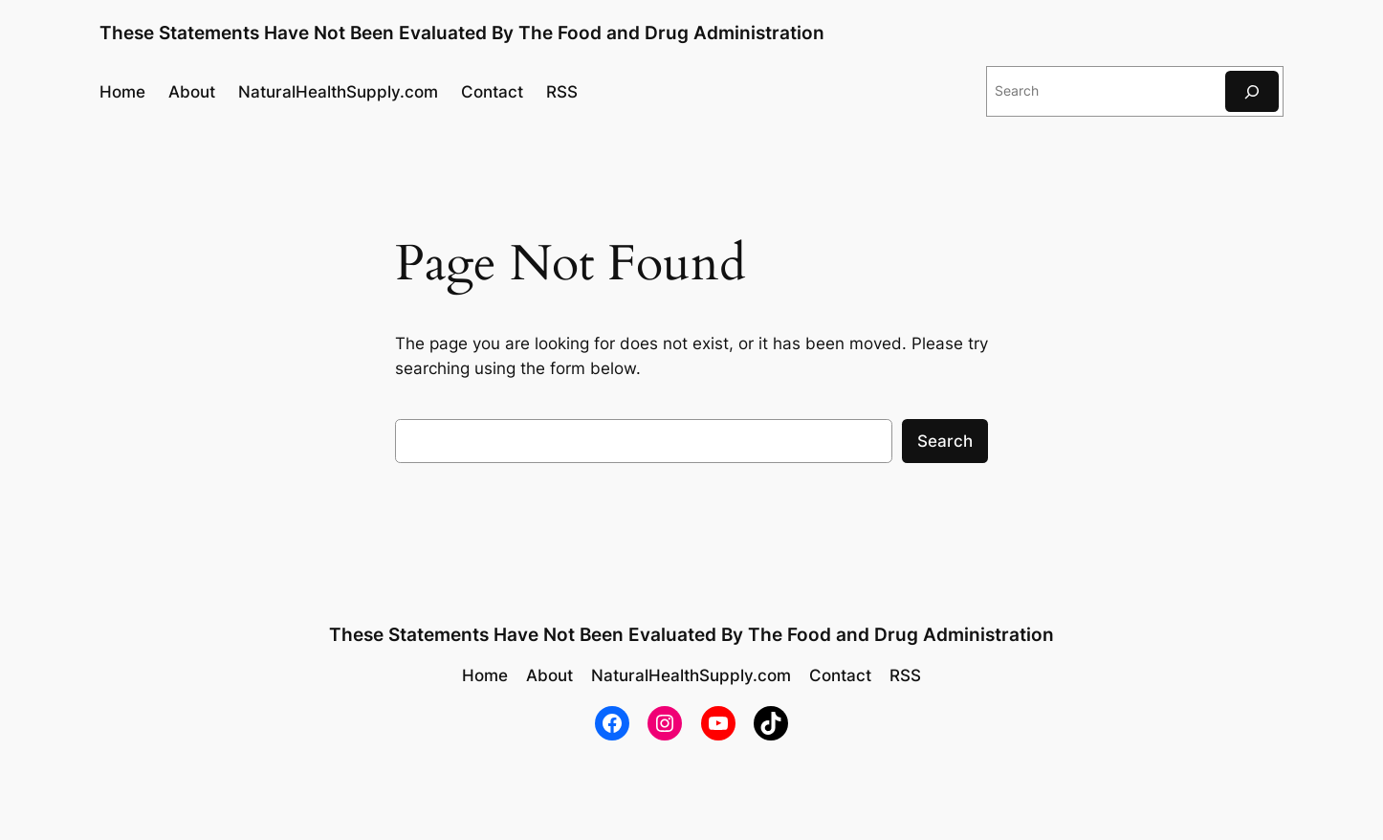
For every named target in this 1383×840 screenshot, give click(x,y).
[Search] (1252, 91)
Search (945, 441)
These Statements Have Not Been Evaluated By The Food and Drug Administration (461, 32)
